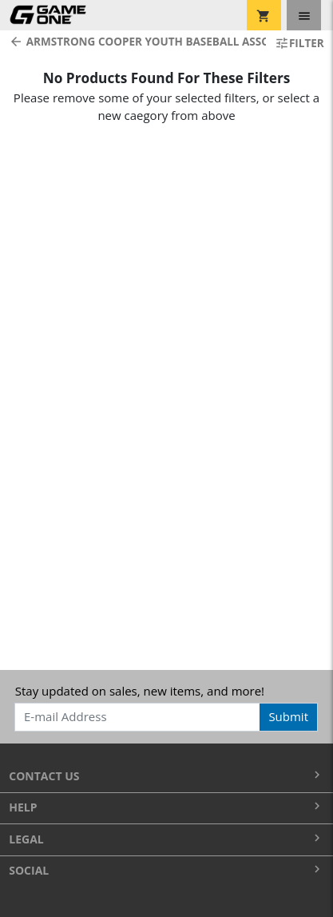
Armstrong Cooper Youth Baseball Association (132, 41)
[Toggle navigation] (304, 15)
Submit (288, 716)
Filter (299, 43)
